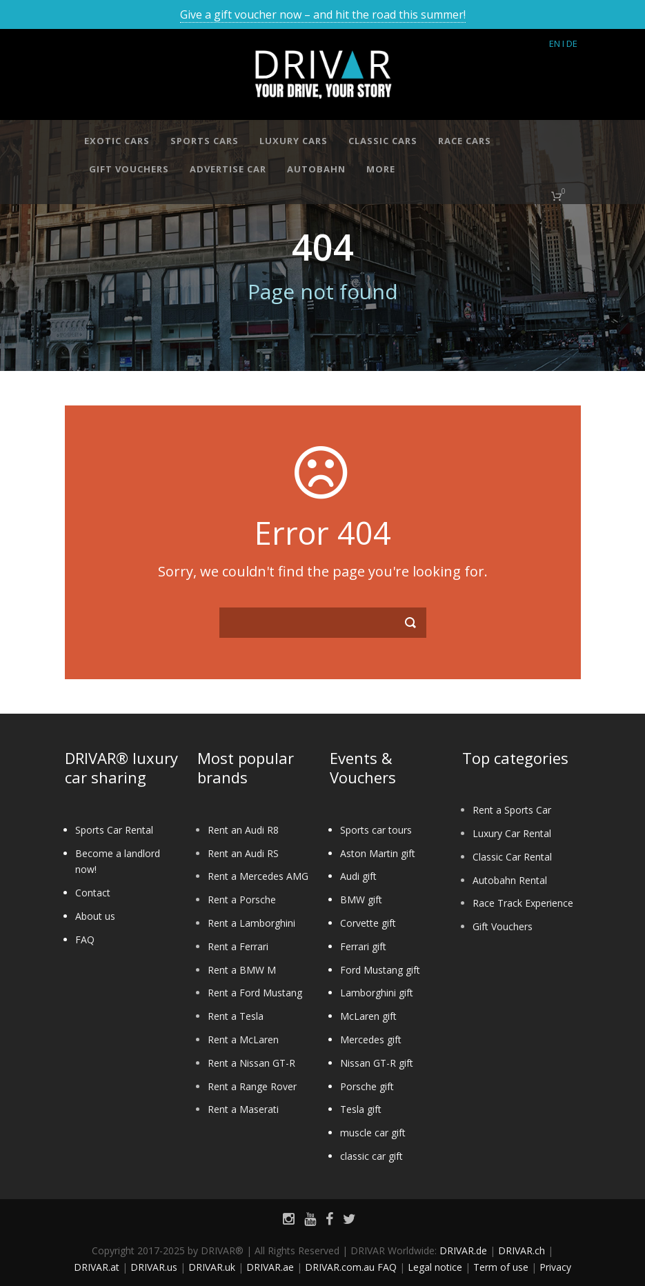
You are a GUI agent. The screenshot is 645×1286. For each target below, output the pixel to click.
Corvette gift (368, 923)
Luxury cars (293, 140)
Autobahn (316, 169)
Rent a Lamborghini (251, 923)
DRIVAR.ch (521, 1250)
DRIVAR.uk (211, 1267)
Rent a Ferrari (238, 946)
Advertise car (228, 169)
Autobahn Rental (510, 880)
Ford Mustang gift (380, 969)
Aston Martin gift (377, 853)
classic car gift (371, 1156)
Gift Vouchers (503, 926)
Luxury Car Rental (512, 833)
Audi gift (358, 876)
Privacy (555, 1267)
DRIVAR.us (153, 1267)
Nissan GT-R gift (376, 1062)
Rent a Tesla (236, 1016)
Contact (92, 892)
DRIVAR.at (96, 1267)
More (380, 169)
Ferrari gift (363, 946)
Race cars (464, 140)
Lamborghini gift (376, 992)
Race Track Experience (523, 903)
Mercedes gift (370, 1039)
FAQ (85, 939)
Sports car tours (376, 829)
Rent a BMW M (242, 969)
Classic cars (382, 140)
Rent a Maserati (243, 1109)
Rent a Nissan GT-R (251, 1062)
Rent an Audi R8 (243, 829)
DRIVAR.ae (270, 1267)
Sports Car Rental (114, 829)
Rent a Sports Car (512, 809)
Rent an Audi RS (243, 853)
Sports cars (204, 140)
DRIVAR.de (463, 1250)
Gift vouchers (129, 169)
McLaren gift (368, 1016)
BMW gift (361, 899)
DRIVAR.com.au (340, 1267)
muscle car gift (373, 1132)
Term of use (500, 1267)
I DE (569, 43)
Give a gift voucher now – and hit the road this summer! (323, 14)
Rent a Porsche (242, 899)
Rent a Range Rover (252, 1086)
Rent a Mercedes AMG (258, 876)
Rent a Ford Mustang (255, 992)
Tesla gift (360, 1109)
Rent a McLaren (243, 1039)
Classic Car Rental (512, 856)
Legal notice (435, 1267)
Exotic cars (117, 140)
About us (95, 916)
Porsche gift (367, 1086)
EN (554, 43)
